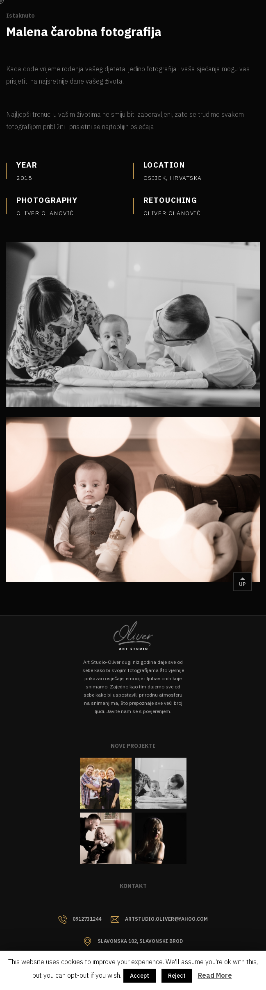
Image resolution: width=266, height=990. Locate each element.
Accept (139, 975)
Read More (215, 975)
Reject (177, 975)
